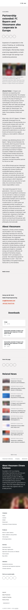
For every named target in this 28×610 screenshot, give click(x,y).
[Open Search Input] (18, 3)
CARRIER (16, 608)
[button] (14, 454)
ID (20, 3)
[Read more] (14, 380)
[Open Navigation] (25, 3)
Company (17, 458)
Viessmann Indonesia (7, 458)
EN (22, 3)
